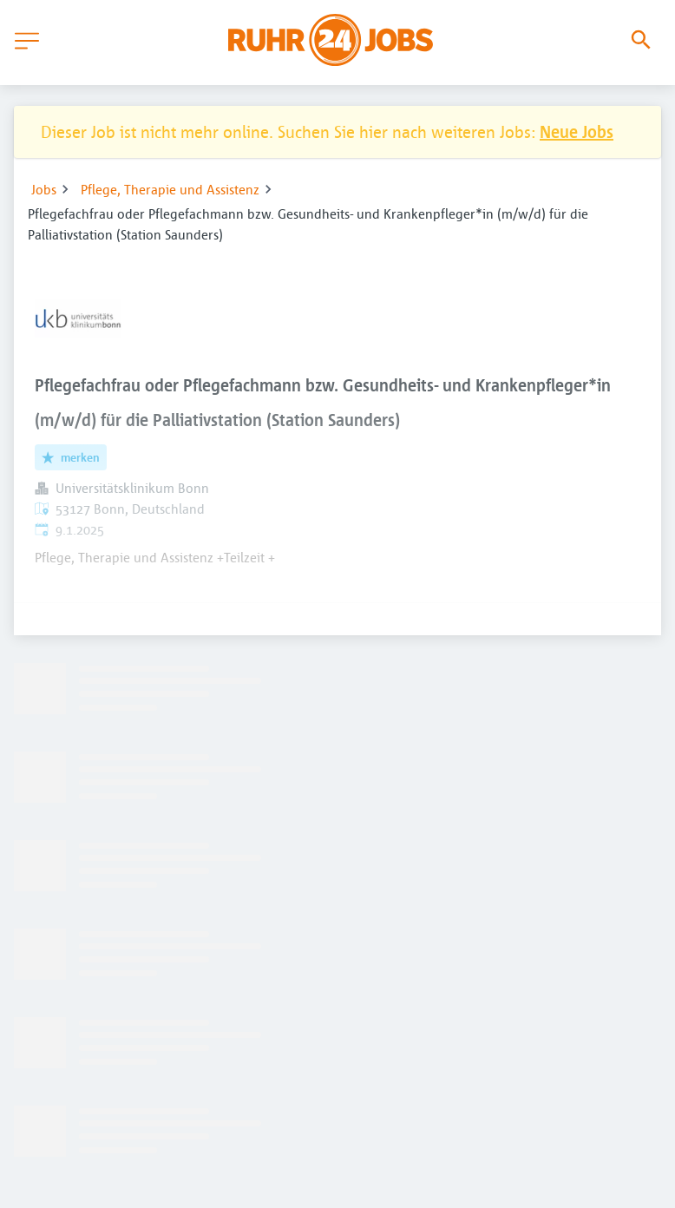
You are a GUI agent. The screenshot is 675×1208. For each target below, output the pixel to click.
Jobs (43, 189)
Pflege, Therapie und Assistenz (170, 189)
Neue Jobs (576, 131)
